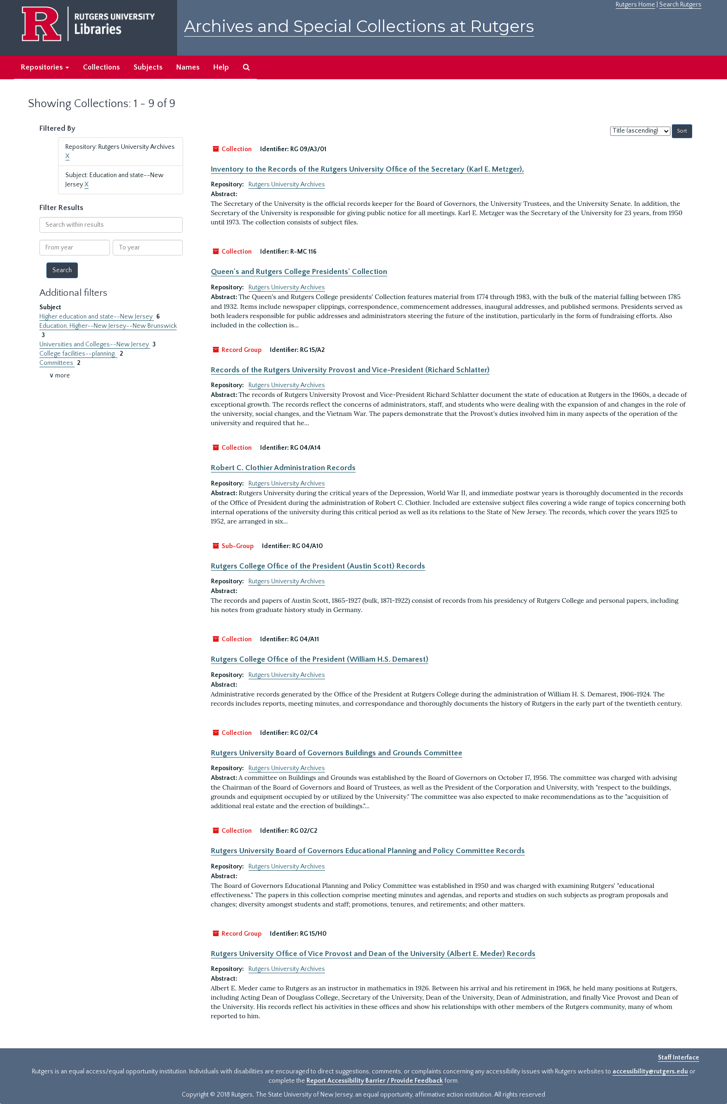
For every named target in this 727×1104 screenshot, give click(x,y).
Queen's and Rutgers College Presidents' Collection (299, 272)
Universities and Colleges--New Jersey (94, 344)
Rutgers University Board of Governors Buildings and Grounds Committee (336, 753)
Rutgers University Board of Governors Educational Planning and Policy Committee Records (368, 851)
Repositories (45, 67)
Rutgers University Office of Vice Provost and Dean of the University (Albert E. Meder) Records (373, 954)
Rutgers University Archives (287, 184)
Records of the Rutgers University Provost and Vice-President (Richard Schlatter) (350, 370)
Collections (101, 67)
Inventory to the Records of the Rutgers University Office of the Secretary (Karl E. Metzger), (367, 169)
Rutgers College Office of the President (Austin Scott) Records (318, 566)
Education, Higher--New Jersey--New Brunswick (108, 326)
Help (221, 67)
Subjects (148, 67)
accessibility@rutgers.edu (650, 1071)
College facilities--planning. (78, 353)
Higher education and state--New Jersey (96, 316)
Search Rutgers (680, 4)
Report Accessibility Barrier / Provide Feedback (374, 1081)
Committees (57, 363)
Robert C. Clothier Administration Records (283, 468)
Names (187, 67)
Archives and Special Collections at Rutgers (359, 26)
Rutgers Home (635, 4)
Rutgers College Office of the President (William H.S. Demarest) (319, 659)
